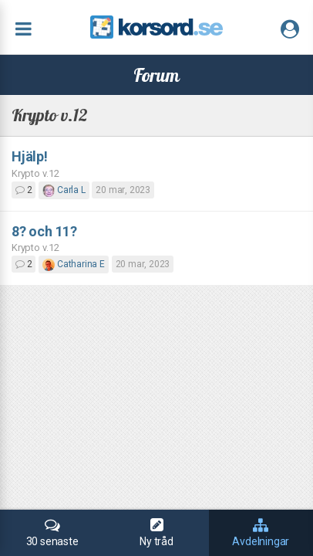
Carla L (63, 190)
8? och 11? (44, 231)
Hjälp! (30, 156)
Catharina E (73, 264)
